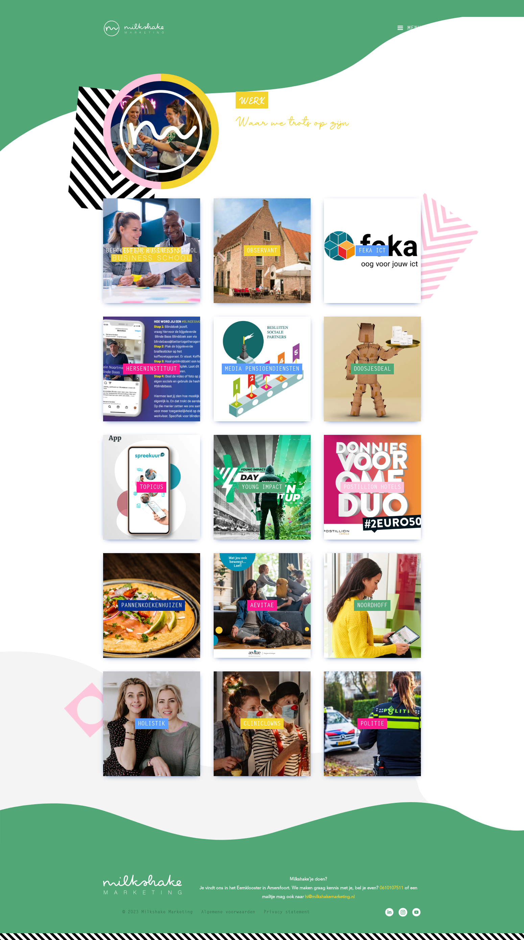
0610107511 (391, 888)
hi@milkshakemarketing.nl (330, 896)
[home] (133, 28)
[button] (408, 28)
